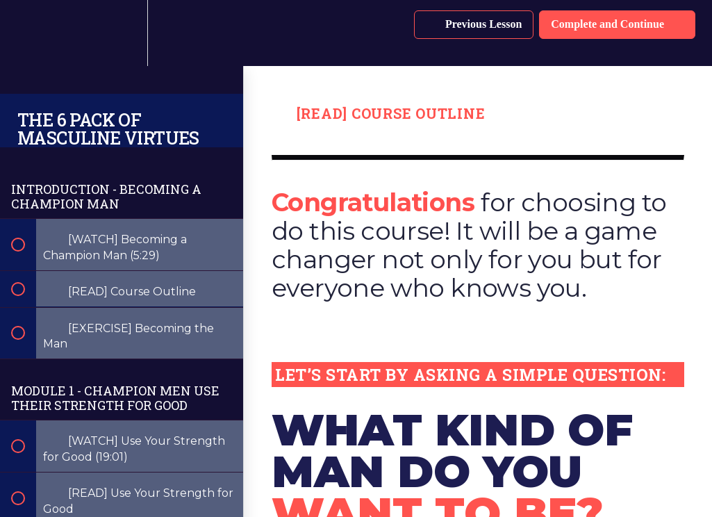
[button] (25, 33)
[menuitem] (121, 33)
